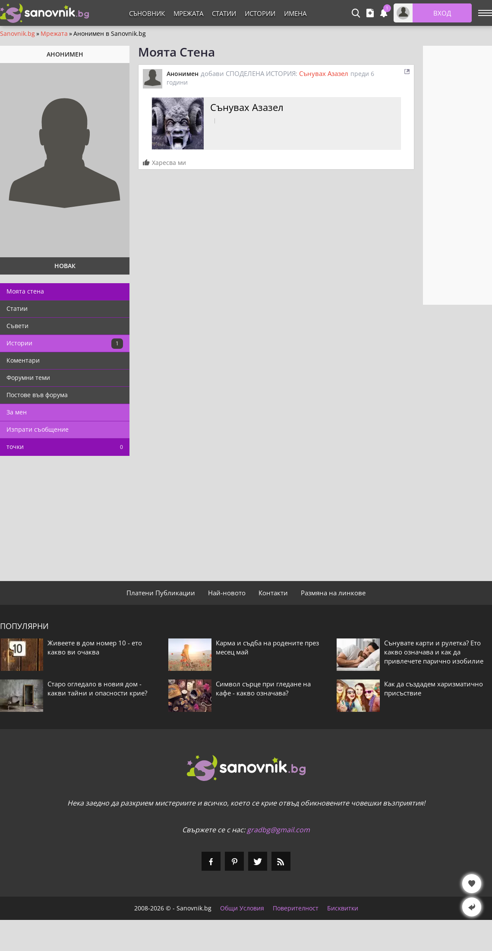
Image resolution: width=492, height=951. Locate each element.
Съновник (147, 13)
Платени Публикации (160, 592)
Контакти (273, 592)
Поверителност (296, 908)
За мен (16, 412)
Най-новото (227, 592)
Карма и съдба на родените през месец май (267, 647)
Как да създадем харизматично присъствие (433, 688)
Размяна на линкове (333, 592)
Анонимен (183, 74)
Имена (295, 13)
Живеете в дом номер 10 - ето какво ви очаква (94, 647)
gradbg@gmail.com (278, 829)
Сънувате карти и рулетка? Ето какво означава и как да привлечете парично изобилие (433, 651)
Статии (224, 13)
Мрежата (188, 13)
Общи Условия (242, 908)
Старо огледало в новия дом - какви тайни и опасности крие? (97, 688)
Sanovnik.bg (17, 33)
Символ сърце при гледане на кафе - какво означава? (263, 688)
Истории (260, 13)
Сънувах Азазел (323, 73)
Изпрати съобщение (37, 429)
